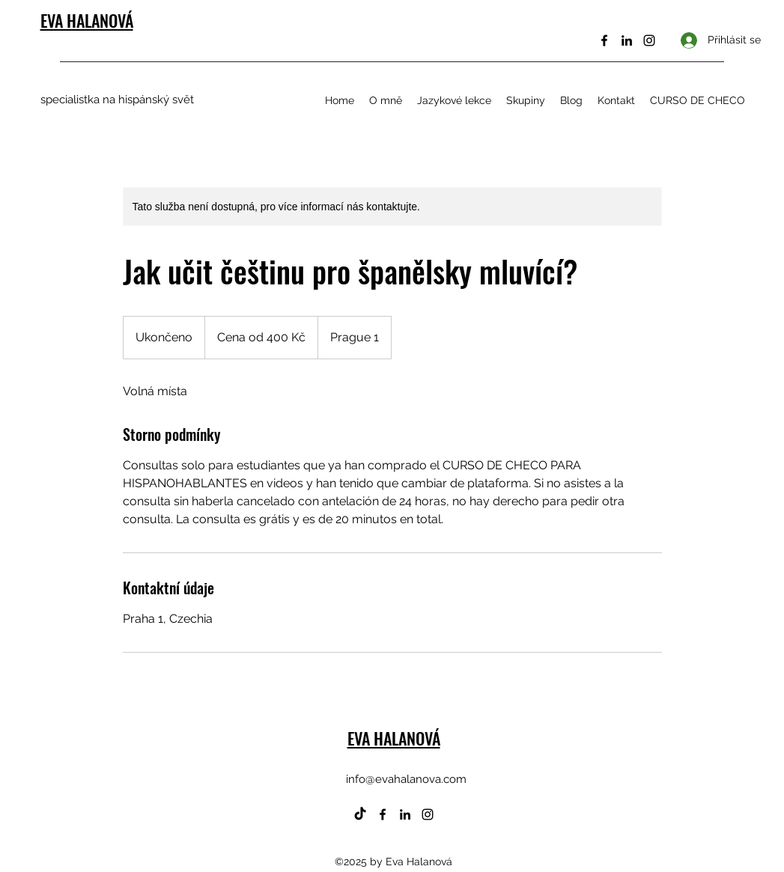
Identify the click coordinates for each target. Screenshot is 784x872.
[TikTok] (360, 814)
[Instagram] (649, 40)
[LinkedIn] (626, 40)
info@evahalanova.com (406, 779)
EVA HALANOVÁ (86, 20)
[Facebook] (604, 40)
